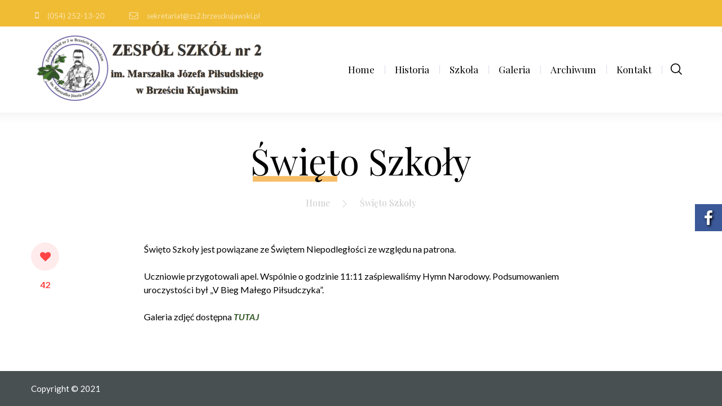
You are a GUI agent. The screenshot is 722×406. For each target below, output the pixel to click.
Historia (412, 69)
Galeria (514, 69)
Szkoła (464, 69)
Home (361, 69)
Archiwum (573, 69)
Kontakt (634, 69)
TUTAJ (246, 316)
